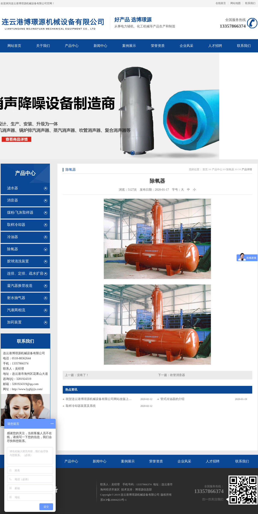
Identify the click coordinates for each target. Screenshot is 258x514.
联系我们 (250, 3)
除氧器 (12, 249)
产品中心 (25, 173)
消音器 (12, 200)
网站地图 (235, 3)
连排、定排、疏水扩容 (25, 273)
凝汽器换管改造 (20, 286)
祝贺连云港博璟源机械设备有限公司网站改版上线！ (99, 399)
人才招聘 (212, 461)
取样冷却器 (16, 225)
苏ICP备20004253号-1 (113, 499)
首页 (205, 169)
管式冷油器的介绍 (172, 399)
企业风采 (184, 461)
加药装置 (14, 322)
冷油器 (12, 237)
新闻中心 (99, 461)
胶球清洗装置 (18, 261)
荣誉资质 (156, 461)
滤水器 (12, 188)
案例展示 (128, 461)
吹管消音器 (177, 375)
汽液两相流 (16, 310)
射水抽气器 (16, 298)
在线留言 (221, 3)
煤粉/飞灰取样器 (20, 212)
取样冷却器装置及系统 (81, 405)
